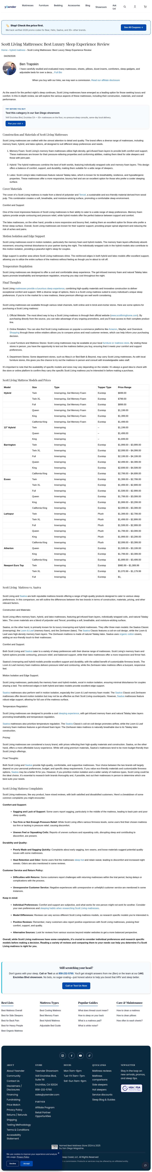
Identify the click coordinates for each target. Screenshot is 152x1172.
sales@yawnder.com (47, 1094)
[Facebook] (71, 1055)
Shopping (14, 332)
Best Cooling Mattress (50, 1010)
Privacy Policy (14, 1109)
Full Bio (58, 72)
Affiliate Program (45, 1107)
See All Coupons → (133, 27)
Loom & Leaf (27, 630)
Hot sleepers (99, 1089)
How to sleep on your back (91, 1015)
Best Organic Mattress (12, 1031)
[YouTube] (80, 1055)
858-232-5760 (66, 973)
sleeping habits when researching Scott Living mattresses (69, 908)
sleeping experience (69, 713)
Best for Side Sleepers (12, 1015)
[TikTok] (89, 1055)
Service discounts (102, 1094)
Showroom (101, 7)
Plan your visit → (15, 123)
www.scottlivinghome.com (124, 315)
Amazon (113, 329)
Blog (87, 5)
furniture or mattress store (116, 343)
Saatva (23, 596)
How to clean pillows (126, 1015)
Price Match (13, 1104)
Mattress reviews (102, 1070)
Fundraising (13, 1099)
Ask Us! (114, 7)
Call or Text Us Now (76, 985)
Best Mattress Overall (11, 1010)
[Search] (124, 7)
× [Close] (59, 1153)
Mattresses (27, 5)
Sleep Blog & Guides (103, 1099)
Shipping (12, 1119)
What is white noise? (88, 1025)
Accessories (74, 5)
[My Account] (135, 7)
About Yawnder (15, 1070)
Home (4, 50)
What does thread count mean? (93, 1010)
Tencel (82, 195)
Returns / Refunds (17, 1114)
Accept (26, 1163)
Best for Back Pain (10, 1020)
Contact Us (13, 1081)
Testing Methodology (19, 1124)
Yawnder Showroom (46, 1070)
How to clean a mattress (128, 1010)
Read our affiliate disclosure (105, 80)
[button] (145, 7)
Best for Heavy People (12, 1025)
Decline (12, 1163)
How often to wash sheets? (130, 1020)
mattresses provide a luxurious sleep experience (40, 288)
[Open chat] (145, 1165)
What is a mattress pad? (90, 1020)
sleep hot (79, 860)
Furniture (43, 5)
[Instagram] (63, 1055)
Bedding (58, 5)
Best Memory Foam (49, 1015)
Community (13, 1075)
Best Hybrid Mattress (50, 1020)
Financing (12, 1094)
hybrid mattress (17, 50)
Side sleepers (99, 1084)
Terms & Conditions (18, 1129)
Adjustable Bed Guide (50, 1025)
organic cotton (127, 634)
